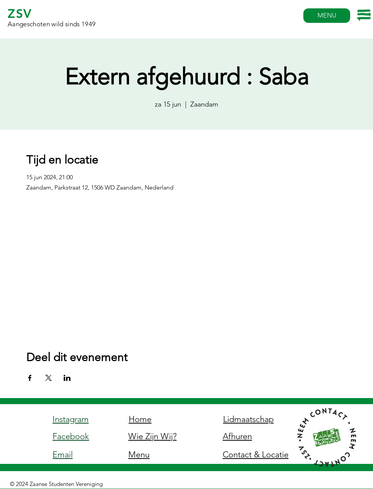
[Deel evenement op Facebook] (29, 378)
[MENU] (327, 16)
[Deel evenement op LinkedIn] (67, 378)
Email (63, 454)
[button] (364, 15)
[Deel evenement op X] (48, 378)
